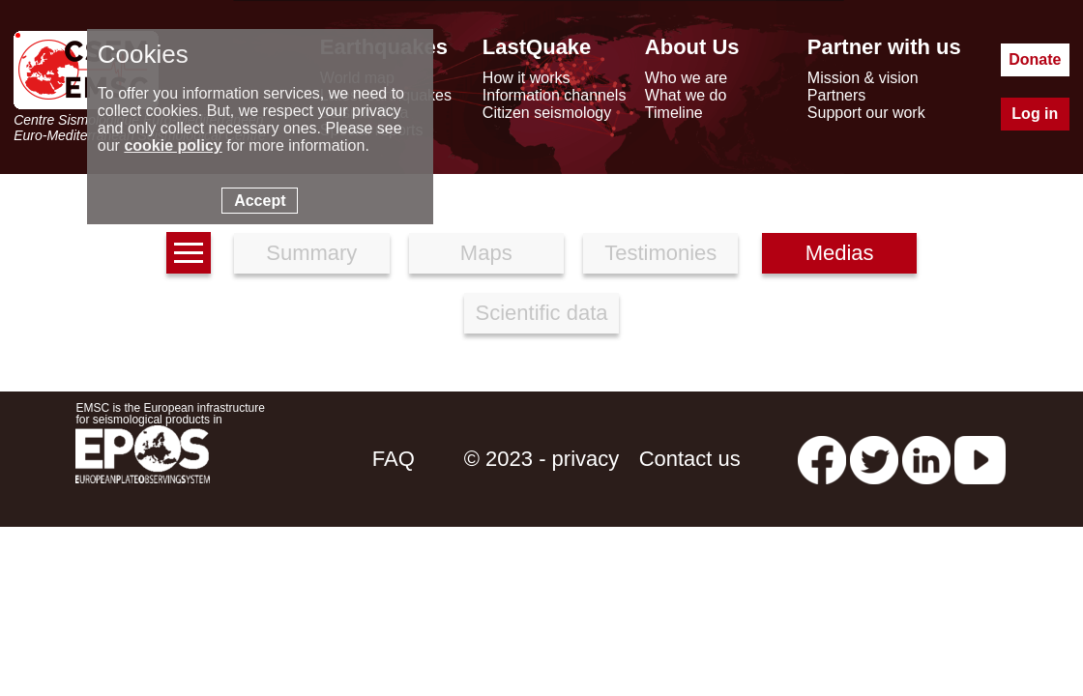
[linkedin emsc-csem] (926, 459)
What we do (685, 95)
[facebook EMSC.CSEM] (822, 459)
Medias (839, 253)
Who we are (686, 78)
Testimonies (660, 253)
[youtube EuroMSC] (980, 459)
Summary (311, 253)
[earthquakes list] (188, 253)
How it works (527, 78)
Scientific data (542, 313)
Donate (1035, 59)
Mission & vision (863, 78)
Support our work (866, 112)
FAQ (393, 459)
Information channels (555, 95)
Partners (836, 95)
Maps (486, 253)
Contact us (690, 459)
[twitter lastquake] (874, 459)
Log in (1034, 113)
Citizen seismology (547, 112)
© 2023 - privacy (542, 459)
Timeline (674, 112)
